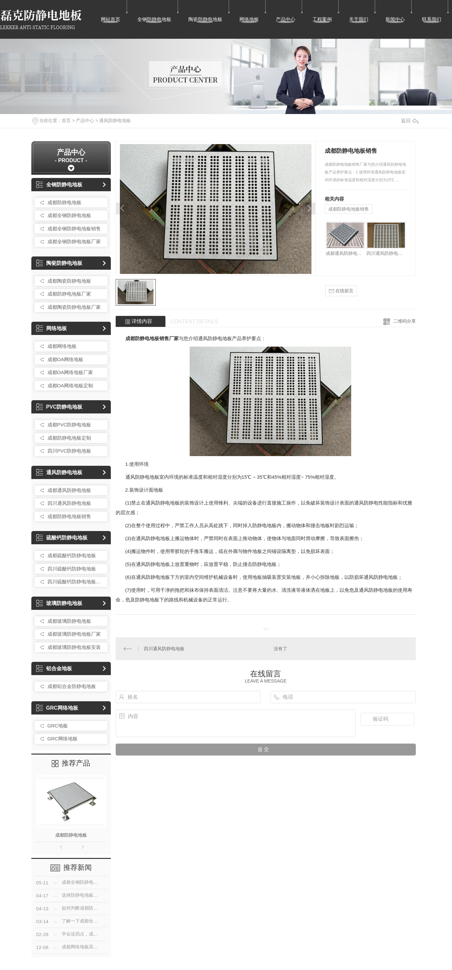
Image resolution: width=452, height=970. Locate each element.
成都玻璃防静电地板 (69, 621)
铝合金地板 (54, 668)
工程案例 (322, 19)
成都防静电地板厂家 (69, 294)
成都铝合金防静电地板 (71, 686)
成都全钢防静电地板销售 (74, 228)
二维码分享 (404, 321)
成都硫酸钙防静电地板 (71, 555)
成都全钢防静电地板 (69, 215)
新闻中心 (395, 19)
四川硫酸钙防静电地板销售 (75, 581)
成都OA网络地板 (65, 359)
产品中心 (285, 19)
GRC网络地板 (57, 708)
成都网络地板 (62, 346)
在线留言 (341, 291)
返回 (409, 120)
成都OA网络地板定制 (70, 385)
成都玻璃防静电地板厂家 (74, 634)
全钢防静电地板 (154, 19)
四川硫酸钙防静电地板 (71, 568)
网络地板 (249, 19)
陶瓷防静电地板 (205, 19)
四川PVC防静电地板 (69, 451)
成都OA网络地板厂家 (70, 372)
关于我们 (358, 19)
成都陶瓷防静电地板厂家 (74, 307)
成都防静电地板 (64, 202)
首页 (66, 120)
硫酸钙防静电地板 (62, 537)
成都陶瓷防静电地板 (69, 281)
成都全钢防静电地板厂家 (74, 241)
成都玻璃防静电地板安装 (74, 647)
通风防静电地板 (115, 120)
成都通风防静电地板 (69, 490)
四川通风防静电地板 (69, 503)
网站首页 (110, 19)
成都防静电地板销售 (69, 516)
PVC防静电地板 (59, 407)
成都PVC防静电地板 (69, 424)
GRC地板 (57, 725)
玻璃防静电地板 (59, 603)
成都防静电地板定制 (69, 438)
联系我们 (431, 19)
